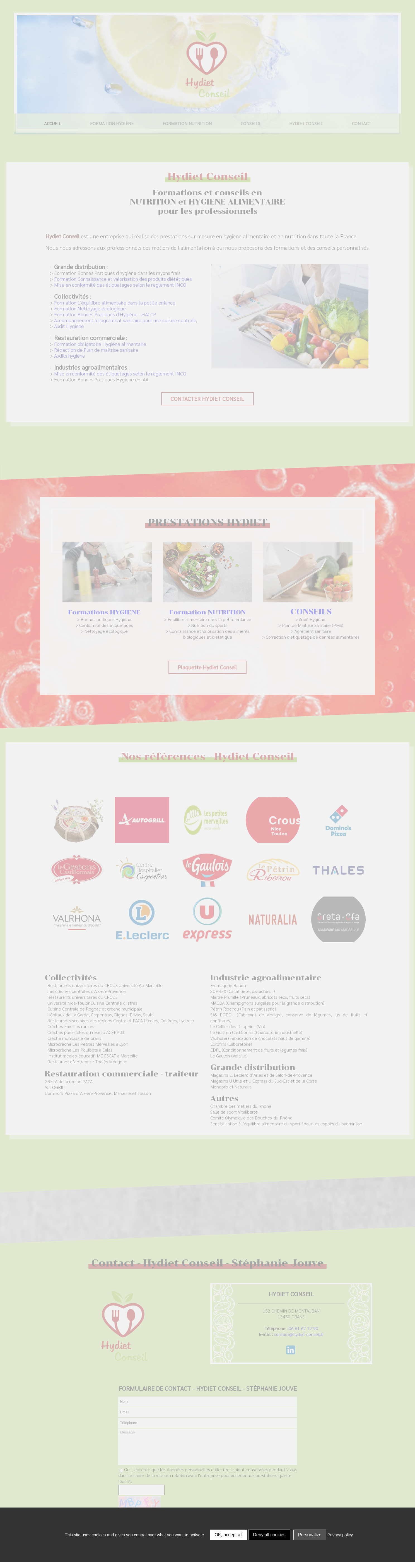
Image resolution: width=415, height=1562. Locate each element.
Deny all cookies (269, 1534)
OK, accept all (228, 1534)
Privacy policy (340, 1534)
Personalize (310, 1534)
